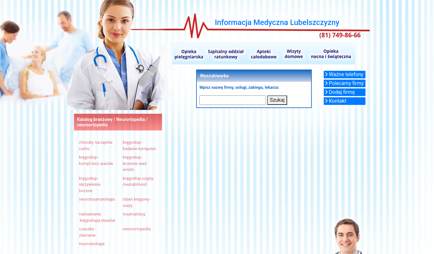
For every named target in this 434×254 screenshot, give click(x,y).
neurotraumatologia (97, 199)
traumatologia (92, 243)
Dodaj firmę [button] (340, 92)
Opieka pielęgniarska (187, 53)
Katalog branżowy (94, 119)
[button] (344, 74)
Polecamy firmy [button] (344, 83)
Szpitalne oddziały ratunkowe (225, 53)
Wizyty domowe (293, 53)
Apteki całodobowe (263, 53)
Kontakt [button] (335, 101)
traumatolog (134, 214)
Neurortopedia (131, 119)
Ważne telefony (344, 74)
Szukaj (277, 100)
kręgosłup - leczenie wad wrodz (135, 163)
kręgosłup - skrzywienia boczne (89, 184)
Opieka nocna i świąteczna (330, 53)
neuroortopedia (137, 229)
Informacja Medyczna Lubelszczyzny (277, 22)
